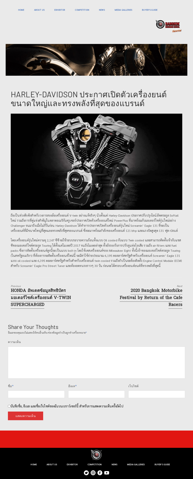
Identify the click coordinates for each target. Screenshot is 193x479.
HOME (21, 9)
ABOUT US (39, 9)
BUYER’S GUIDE (149, 9)
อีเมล (72, 386)
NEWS (102, 9)
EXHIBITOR (59, 9)
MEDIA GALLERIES (123, 9)
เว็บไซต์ (133, 386)
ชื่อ (11, 386)
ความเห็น (14, 342)
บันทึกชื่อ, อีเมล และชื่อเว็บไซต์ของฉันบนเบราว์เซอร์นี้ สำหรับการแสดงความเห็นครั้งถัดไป (66, 406)
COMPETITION (82, 9)
